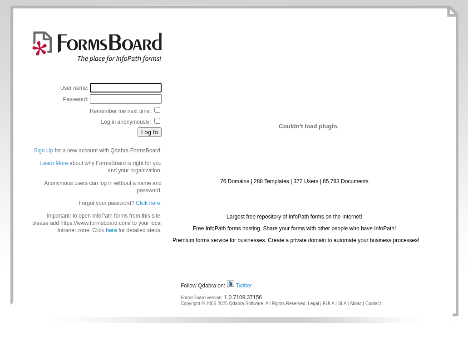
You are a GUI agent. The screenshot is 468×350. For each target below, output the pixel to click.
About (356, 303)
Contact (373, 303)
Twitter (244, 285)
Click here (148, 203)
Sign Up (44, 150)
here (111, 230)
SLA (342, 303)
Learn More (54, 163)
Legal (313, 303)
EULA (329, 303)
